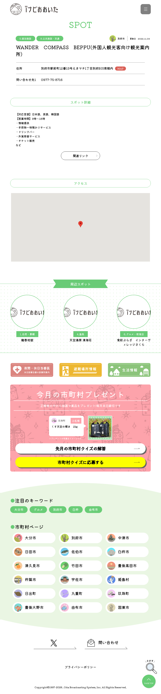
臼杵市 (118, 552)
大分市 (18, 509)
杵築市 (25, 580)
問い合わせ (103, 643)
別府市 (57, 509)
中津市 (118, 538)
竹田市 (72, 566)
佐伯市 (72, 552)
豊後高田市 (122, 566)
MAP (120, 68)
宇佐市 (72, 580)
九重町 (72, 594)
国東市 (118, 607)
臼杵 (76, 509)
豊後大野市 (29, 607)
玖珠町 (118, 594)
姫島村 (118, 580)
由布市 (93, 509)
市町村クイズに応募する (80, 462)
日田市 (25, 552)
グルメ (38, 509)
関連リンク (80, 156)
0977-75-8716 (51, 79)
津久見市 (27, 566)
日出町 (25, 594)
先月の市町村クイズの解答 (80, 448)
